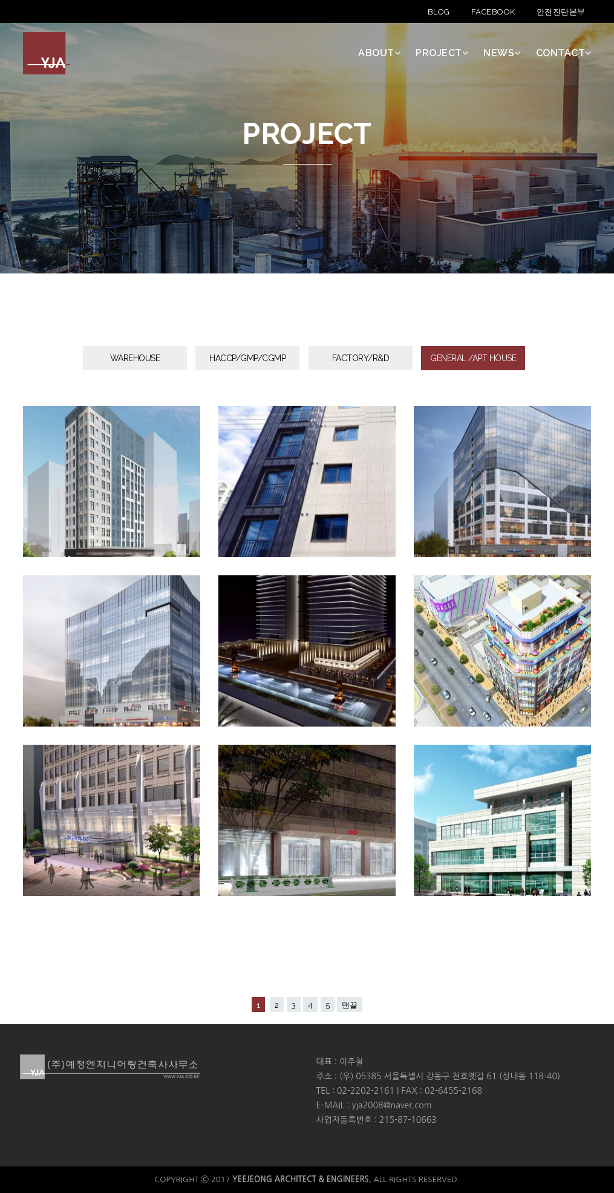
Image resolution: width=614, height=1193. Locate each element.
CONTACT (564, 53)
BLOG (439, 11)
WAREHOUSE (135, 358)
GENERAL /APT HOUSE (473, 358)
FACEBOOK (493, 11)
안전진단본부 (561, 11)
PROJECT (442, 53)
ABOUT (379, 53)
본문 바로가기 (0, 0)
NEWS (502, 53)
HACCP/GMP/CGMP (247, 358)
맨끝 (350, 1005)
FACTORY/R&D (361, 358)
